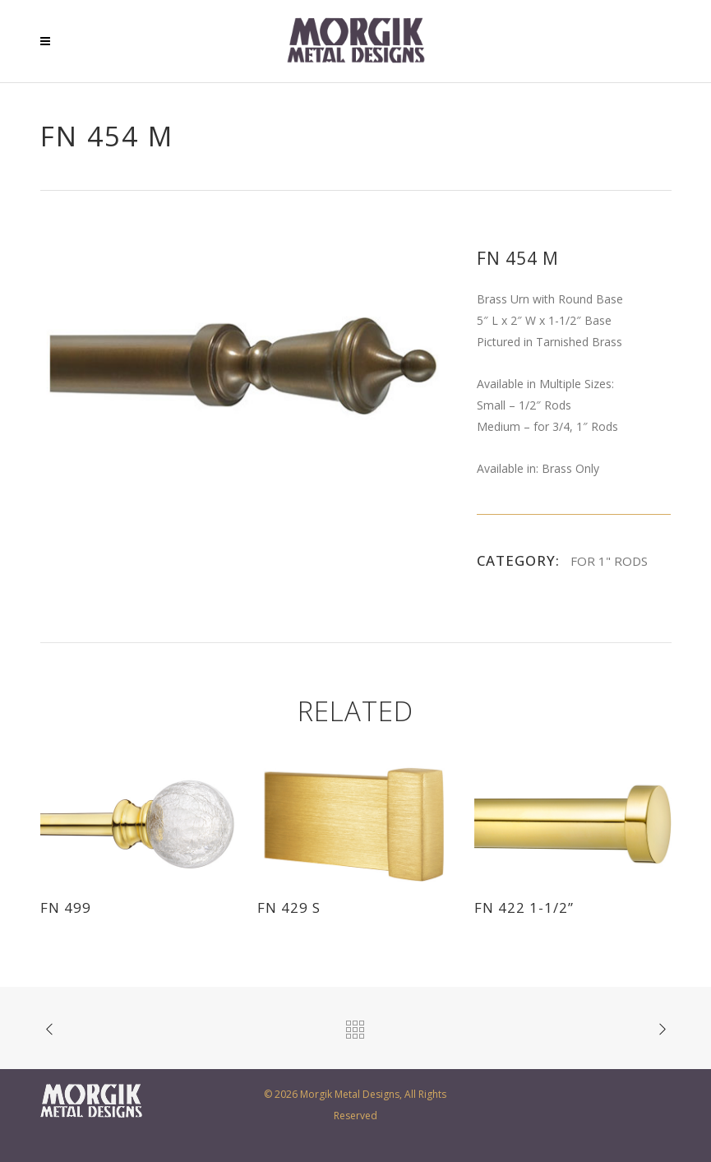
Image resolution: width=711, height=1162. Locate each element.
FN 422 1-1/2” (524, 907)
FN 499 (65, 907)
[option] (242, 366)
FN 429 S (289, 907)
